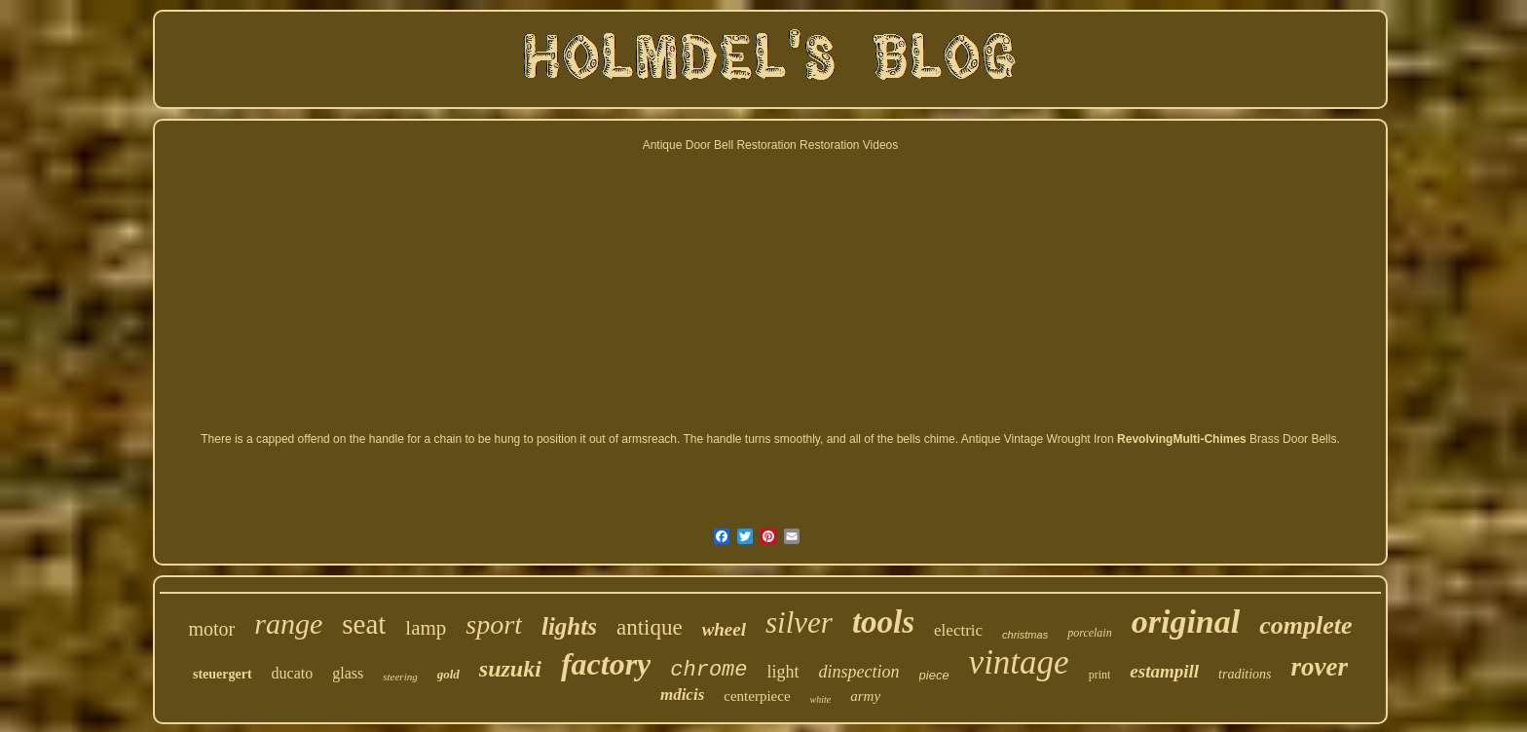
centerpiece (757, 696)
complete (1305, 625)
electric (958, 630)
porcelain (1089, 633)
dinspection (859, 671)
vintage (1019, 662)
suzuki (510, 668)
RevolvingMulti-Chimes (1182, 439)
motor (211, 629)
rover (1319, 666)
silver (799, 622)
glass (347, 673)
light (783, 671)
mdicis (682, 694)
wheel (724, 629)
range (288, 623)
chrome (708, 670)
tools (883, 622)
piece (934, 675)
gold (448, 674)
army (865, 696)
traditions (1244, 674)
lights (569, 626)
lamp (425, 628)
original (1186, 622)
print (1100, 674)
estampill (1164, 671)
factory (606, 663)
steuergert (222, 674)
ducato (293, 673)
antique (649, 627)
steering (400, 676)
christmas (1025, 634)
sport (494, 624)
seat (364, 624)
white (821, 699)
